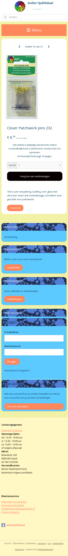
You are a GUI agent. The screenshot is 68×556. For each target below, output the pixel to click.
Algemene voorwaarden (13, 501)
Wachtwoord (12, 346)
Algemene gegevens (11, 430)
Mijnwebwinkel (45, 549)
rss (49, 543)
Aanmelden (13, 267)
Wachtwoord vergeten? (17, 370)
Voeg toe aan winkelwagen (35, 176)
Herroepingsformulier (12, 505)
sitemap (42, 543)
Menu (34, 30)
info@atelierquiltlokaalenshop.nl (18, 508)
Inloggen (12, 361)
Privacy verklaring (10, 512)
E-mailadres (11, 332)
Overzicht (15, 208)
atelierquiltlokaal (13, 525)
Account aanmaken (17, 406)
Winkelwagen (14, 299)
